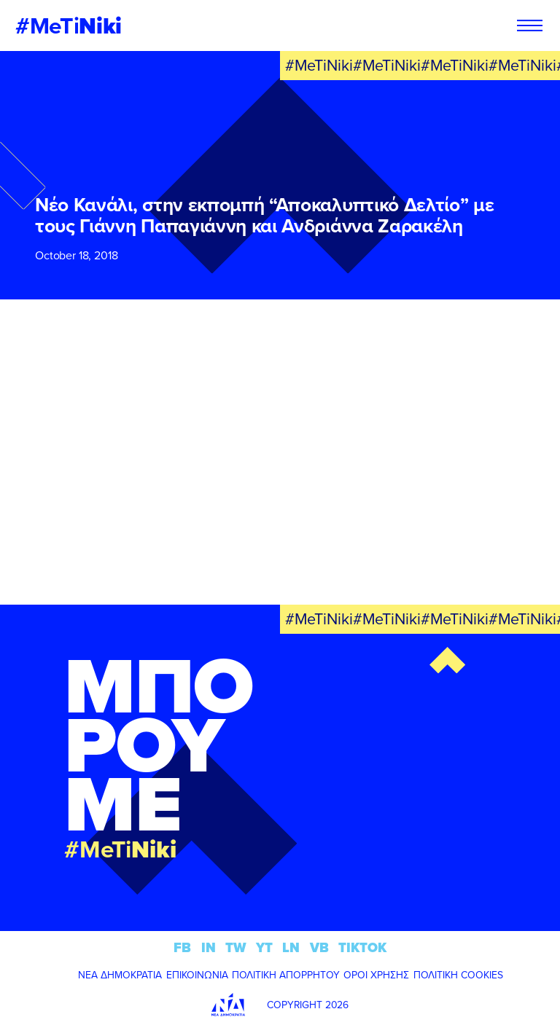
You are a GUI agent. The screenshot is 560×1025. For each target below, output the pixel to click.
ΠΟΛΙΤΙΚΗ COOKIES (458, 974)
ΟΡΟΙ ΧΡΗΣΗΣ (376, 974)
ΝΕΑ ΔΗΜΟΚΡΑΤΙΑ (120, 974)
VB (319, 947)
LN (291, 947)
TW (235, 947)
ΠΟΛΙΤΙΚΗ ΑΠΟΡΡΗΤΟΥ (286, 974)
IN (208, 947)
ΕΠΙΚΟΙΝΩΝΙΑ (197, 974)
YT (264, 947)
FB (182, 947)
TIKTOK (362, 947)
